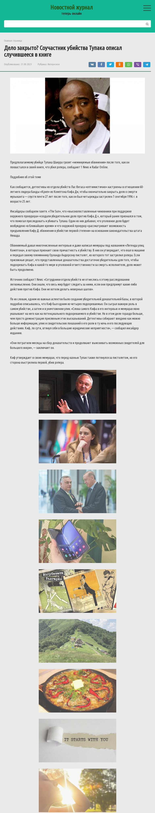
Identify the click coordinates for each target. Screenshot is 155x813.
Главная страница (13, 40)
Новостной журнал (71, 7)
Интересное (54, 64)
